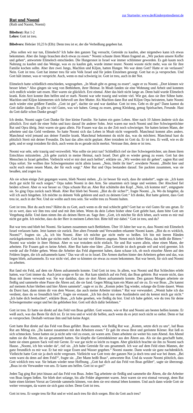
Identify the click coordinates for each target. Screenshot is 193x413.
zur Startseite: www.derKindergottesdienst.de (153, 15)
